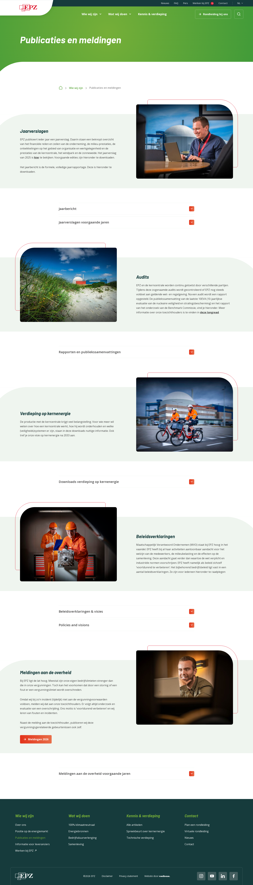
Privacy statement (128, 876)
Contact (223, 3)
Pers (185, 3)
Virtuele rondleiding (197, 831)
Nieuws (165, 3)
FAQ (176, 3)
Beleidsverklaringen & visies (81, 611)
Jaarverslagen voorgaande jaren (84, 222)
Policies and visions (74, 625)
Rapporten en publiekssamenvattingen (90, 352)
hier (36, 157)
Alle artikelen (134, 825)
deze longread (209, 312)
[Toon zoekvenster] (238, 14)
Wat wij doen (117, 14)
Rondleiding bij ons (215, 14)
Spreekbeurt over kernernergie (145, 831)
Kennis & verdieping (152, 14)
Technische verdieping (140, 837)
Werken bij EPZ (201, 3)
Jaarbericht (67, 209)
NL (238, 3)
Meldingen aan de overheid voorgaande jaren (94, 773)
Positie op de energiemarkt (31, 831)
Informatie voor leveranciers (32, 844)
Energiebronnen (78, 831)
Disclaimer (107, 876)
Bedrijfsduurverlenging (82, 837)
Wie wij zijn (89, 14)
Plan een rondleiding (197, 825)
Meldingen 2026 (38, 739)
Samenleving (76, 844)
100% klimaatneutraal (81, 825)
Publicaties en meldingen (30, 837)
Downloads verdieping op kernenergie (89, 482)
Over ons (20, 825)
